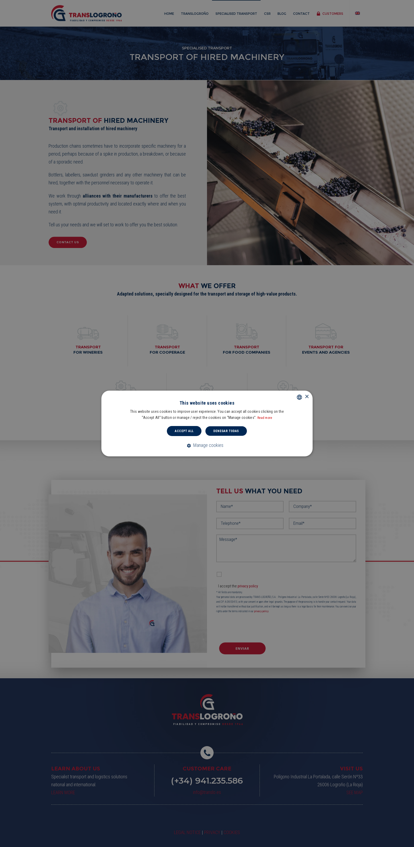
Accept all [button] (184, 431)
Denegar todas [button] (226, 431)
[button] (207, 445)
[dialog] (207, 423)
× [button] (307, 397)
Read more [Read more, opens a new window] (264, 418)
